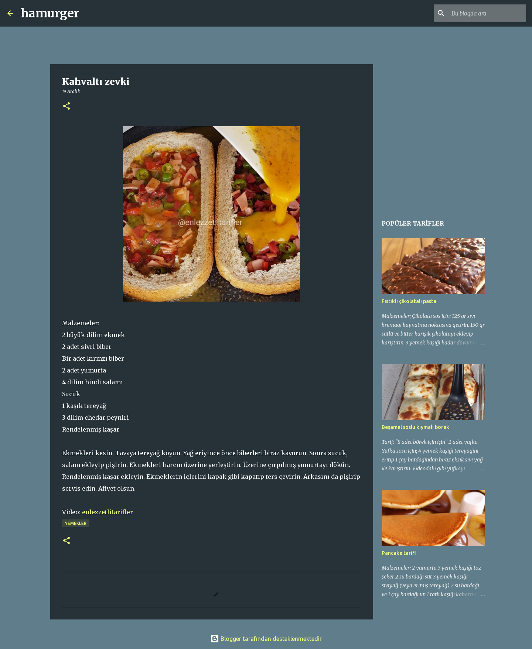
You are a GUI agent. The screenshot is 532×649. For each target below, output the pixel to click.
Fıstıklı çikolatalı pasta (409, 301)
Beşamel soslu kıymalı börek (415, 427)
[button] (66, 106)
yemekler (75, 523)
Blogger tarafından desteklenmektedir (266, 638)
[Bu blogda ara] (487, 13)
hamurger (50, 13)
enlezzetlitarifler (107, 512)
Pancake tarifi (399, 553)
